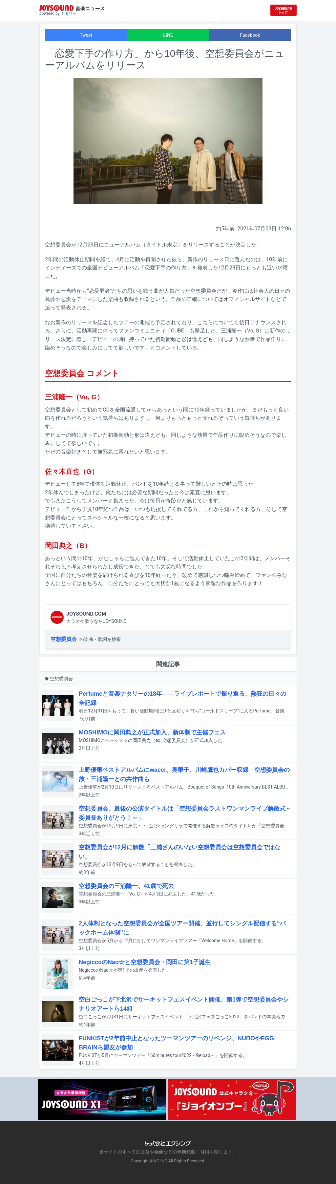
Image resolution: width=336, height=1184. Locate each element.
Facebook (250, 35)
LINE (168, 35)
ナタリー (68, 13)
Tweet (86, 35)
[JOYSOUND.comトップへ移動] (283, 10)
